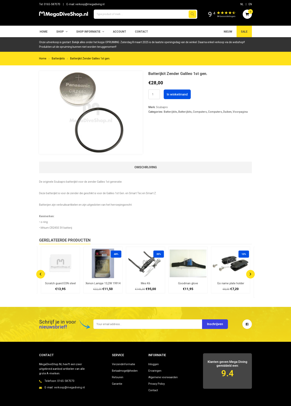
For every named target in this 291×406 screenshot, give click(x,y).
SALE (244, 31)
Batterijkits (58, 58)
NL (241, 4)
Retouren (117, 377)
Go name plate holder (230, 283)
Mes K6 (145, 283)
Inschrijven (215, 324)
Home (44, 31)
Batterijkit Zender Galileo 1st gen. (90, 58)
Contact (141, 31)
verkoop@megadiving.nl (89, 4)
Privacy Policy (156, 383)
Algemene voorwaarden (163, 377)
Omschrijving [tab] (145, 167)
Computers (200, 111)
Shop (60, 31)
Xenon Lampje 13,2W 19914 (102, 283)
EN (250, 4)
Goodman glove (188, 283)
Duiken (227, 111)
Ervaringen (154, 370)
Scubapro (162, 107)
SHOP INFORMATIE (88, 31)
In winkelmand (177, 94)
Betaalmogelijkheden (125, 370)
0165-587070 (52, 4)
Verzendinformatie (123, 364)
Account (119, 31)
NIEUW (228, 31)
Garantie (117, 383)
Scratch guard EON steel (60, 283)
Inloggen (153, 364)
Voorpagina (240, 111)
